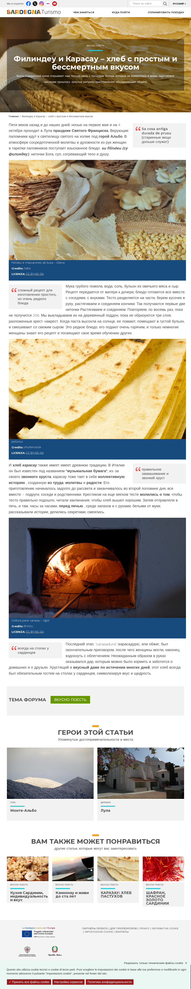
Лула (105, 810)
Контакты (122, 931)
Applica (165, 3)
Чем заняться (83, 12)
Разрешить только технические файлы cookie (157, 963)
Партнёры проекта (95, 928)
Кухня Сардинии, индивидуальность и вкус (29, 896)
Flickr (48, 2)
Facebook (28, 2)
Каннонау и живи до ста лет (72, 895)
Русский (178, 3)
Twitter (35, 2)
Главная (14, 116)
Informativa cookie (165, 928)
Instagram (41, 2)
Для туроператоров (123, 928)
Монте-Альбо (23, 810)
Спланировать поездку (166, 12)
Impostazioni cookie (99, 931)
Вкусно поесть (95, 46)
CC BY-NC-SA (35, 274)
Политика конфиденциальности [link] (110, 982)
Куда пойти (121, 12)
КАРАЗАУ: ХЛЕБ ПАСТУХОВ (116, 895)
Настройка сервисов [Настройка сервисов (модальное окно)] (68, 982)
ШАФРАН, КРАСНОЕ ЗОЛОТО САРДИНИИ (157, 898)
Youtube (54, 2)
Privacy (144, 928)
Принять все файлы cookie (29, 982)
